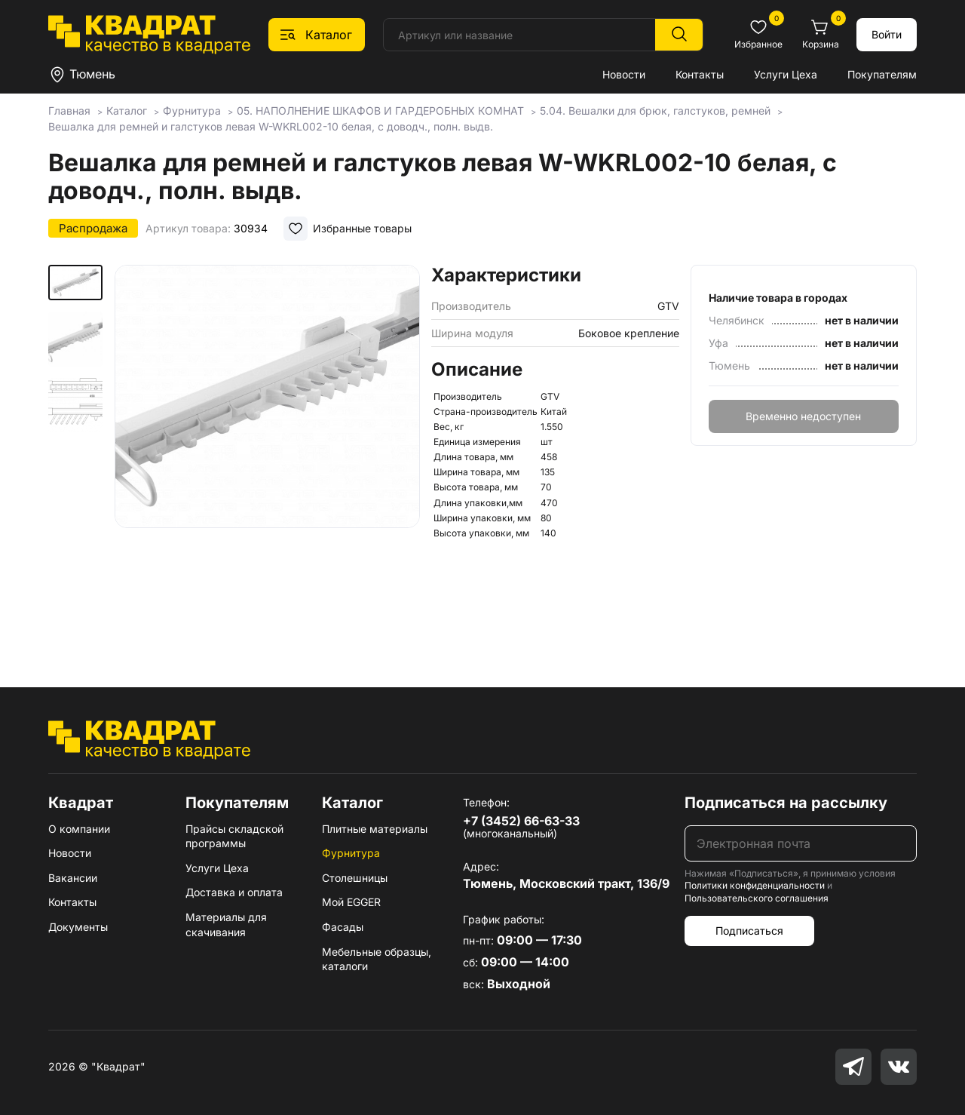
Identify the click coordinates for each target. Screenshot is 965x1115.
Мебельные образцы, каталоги (376, 959)
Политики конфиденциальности (755, 885)
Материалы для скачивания (226, 924)
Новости (623, 74)
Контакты (700, 74)
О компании (79, 828)
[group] (267, 454)
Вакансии (72, 877)
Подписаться (749, 930)
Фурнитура (351, 852)
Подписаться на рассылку (786, 803)
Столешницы (355, 877)
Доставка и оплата (234, 892)
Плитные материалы (374, 828)
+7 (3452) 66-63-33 (521, 821)
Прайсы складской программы (234, 836)
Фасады (342, 926)
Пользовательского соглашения (757, 898)
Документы (78, 926)
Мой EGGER (351, 901)
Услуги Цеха (785, 74)
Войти (887, 34)
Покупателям (882, 74)
